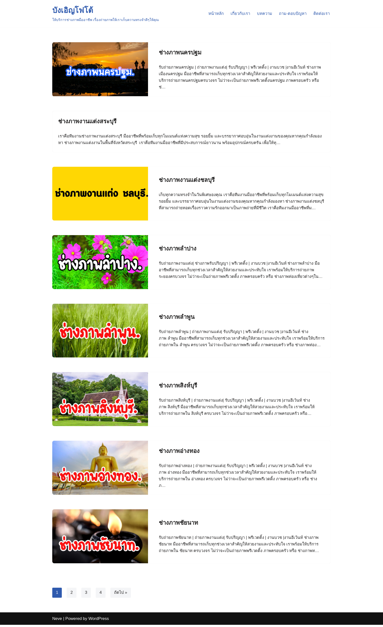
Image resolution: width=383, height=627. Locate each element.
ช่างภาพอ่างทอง (179, 452)
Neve (57, 620)
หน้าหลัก (214, 13)
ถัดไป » (121, 595)
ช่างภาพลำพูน (176, 315)
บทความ (263, 13)
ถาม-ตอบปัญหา (292, 13)
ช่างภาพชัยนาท (178, 525)
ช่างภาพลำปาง (177, 246)
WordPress (98, 620)
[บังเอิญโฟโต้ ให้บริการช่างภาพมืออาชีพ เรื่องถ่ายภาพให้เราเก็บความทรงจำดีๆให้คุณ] (105, 13)
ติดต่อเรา (321, 13)
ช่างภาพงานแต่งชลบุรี (187, 177)
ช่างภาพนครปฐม (180, 52)
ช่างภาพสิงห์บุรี (178, 387)
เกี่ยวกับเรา (239, 13)
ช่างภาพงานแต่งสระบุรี (87, 121)
